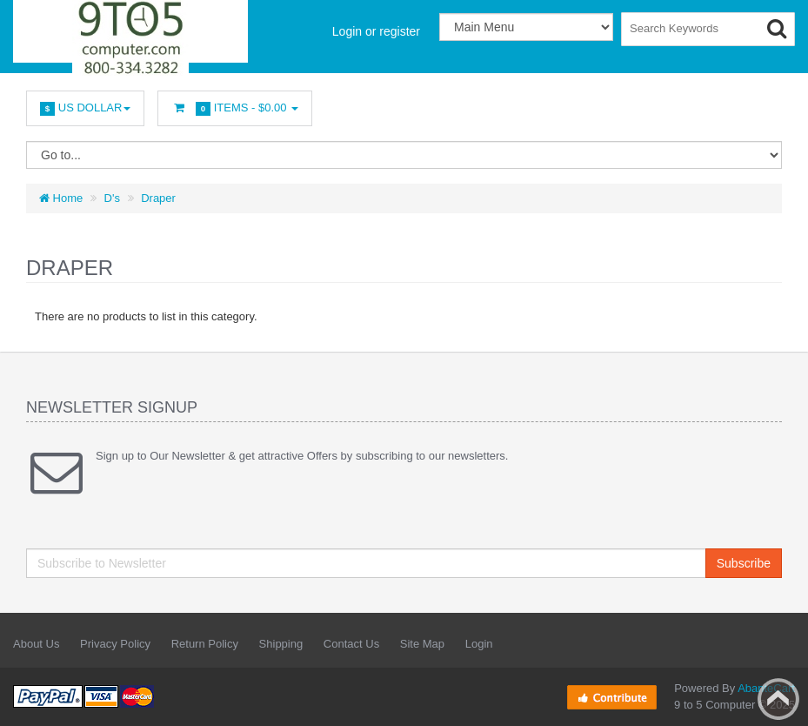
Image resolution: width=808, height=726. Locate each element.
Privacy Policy (115, 643)
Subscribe (744, 563)
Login (479, 643)
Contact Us (351, 643)
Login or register (376, 31)
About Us (36, 643)
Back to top (778, 699)
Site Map (422, 643)
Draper (158, 198)
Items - (234, 108)
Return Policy (204, 643)
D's (112, 198)
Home (61, 198)
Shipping (281, 643)
